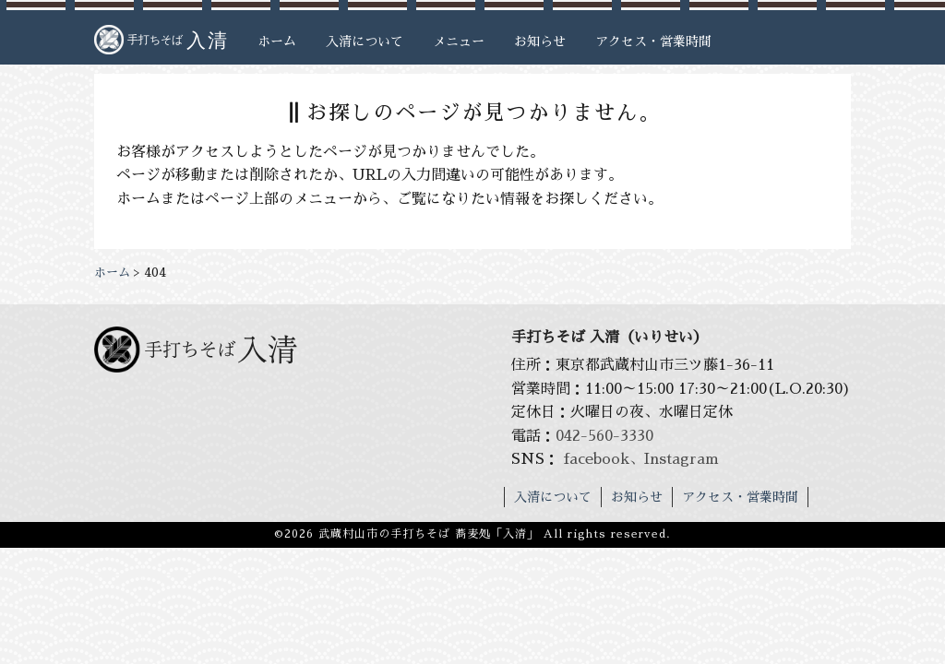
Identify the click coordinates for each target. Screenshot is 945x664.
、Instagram (674, 459)
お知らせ (540, 41)
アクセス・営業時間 (653, 41)
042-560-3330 (604, 436)
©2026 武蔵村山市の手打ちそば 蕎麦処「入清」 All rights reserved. (472, 534)
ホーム (276, 41)
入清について (364, 41)
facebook (596, 459)
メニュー (458, 41)
